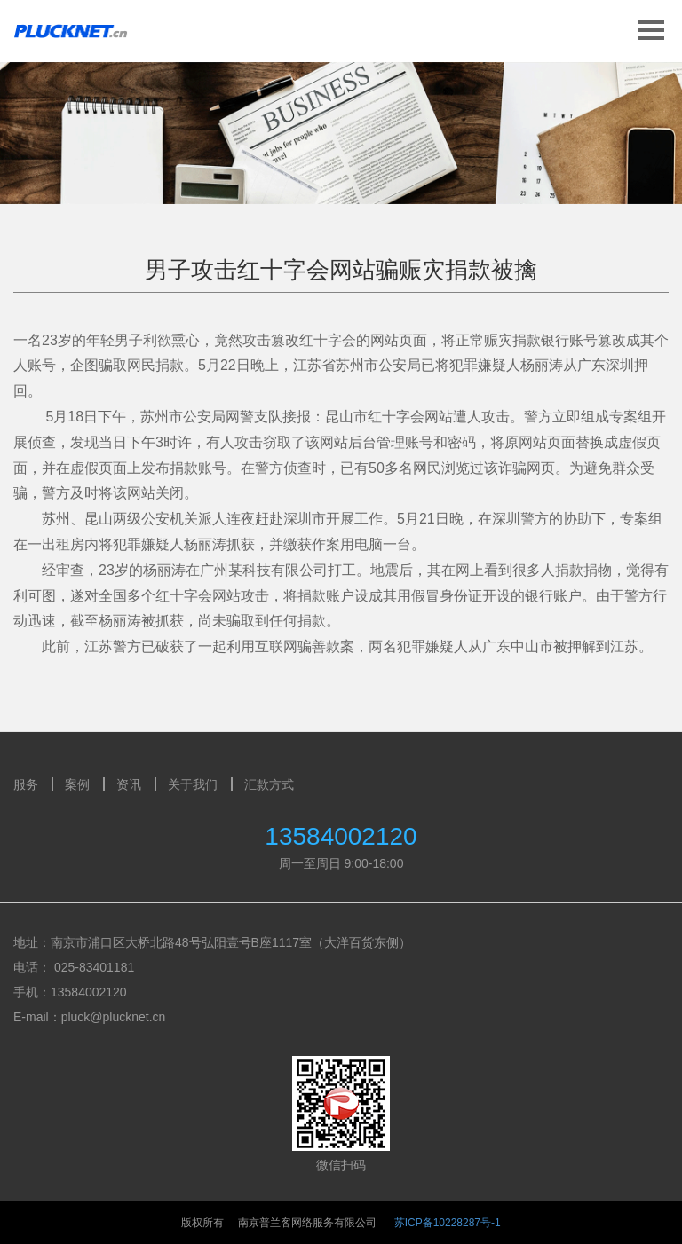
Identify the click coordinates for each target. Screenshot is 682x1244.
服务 (25, 784)
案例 (77, 784)
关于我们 (193, 784)
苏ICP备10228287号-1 (447, 1222)
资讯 (128, 784)
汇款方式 (269, 784)
